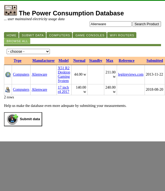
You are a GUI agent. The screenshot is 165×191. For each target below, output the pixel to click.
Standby (95, 61)
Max (109, 61)
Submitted (154, 61)
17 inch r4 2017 (63, 89)
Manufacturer (43, 61)
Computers (21, 74)
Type (17, 61)
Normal (79, 61)
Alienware (39, 74)
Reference (126, 61)
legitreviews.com (131, 74)
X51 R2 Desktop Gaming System (64, 74)
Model (63, 61)
